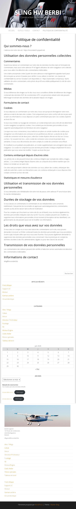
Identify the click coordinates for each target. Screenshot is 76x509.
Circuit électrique (8, 299)
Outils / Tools (24, 30)
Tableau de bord (8, 341)
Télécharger (19, 392)
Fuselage (5, 323)
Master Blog (54, 505)
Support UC (6, 289)
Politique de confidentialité (55, 30)
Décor (4, 316)
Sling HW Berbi (38, 12)
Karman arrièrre (8, 296)
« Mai (37, 369)
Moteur (5, 292)
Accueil (12, 30)
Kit (3, 327)
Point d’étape (7, 285)
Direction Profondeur (9, 320)
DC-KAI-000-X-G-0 (7, 399)
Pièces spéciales (8, 337)
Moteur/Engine (7, 330)
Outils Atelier (6, 334)
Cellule (4, 313)
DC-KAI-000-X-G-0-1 (7, 392)
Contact (36, 30)
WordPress (39, 505)
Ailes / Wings (6, 310)
